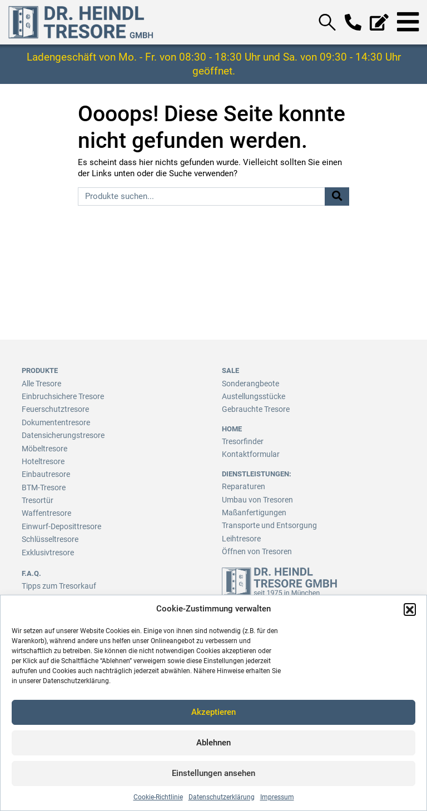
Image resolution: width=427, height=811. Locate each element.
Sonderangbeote (248, 383)
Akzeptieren (213, 712)
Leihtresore (239, 533)
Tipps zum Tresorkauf (56, 578)
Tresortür (36, 494)
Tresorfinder (241, 439)
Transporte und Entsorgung (264, 520)
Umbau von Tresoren (254, 495)
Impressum (277, 797)
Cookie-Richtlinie (158, 797)
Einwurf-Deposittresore (58, 519)
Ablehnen (213, 743)
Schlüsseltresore (48, 532)
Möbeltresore (42, 445)
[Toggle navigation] (408, 22)
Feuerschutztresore (52, 408)
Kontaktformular (247, 451)
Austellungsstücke (251, 395)
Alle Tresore (40, 383)
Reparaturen (241, 483)
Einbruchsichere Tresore (60, 395)
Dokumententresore (53, 420)
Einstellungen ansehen (213, 773)
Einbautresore (43, 470)
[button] (409, 609)
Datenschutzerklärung (221, 797)
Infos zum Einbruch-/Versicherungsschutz (88, 590)
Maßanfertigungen (251, 508)
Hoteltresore (41, 457)
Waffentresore (45, 507)
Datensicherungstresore (60, 433)
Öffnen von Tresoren (254, 545)
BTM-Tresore (42, 482)
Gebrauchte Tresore (253, 408)
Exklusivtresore (45, 544)
